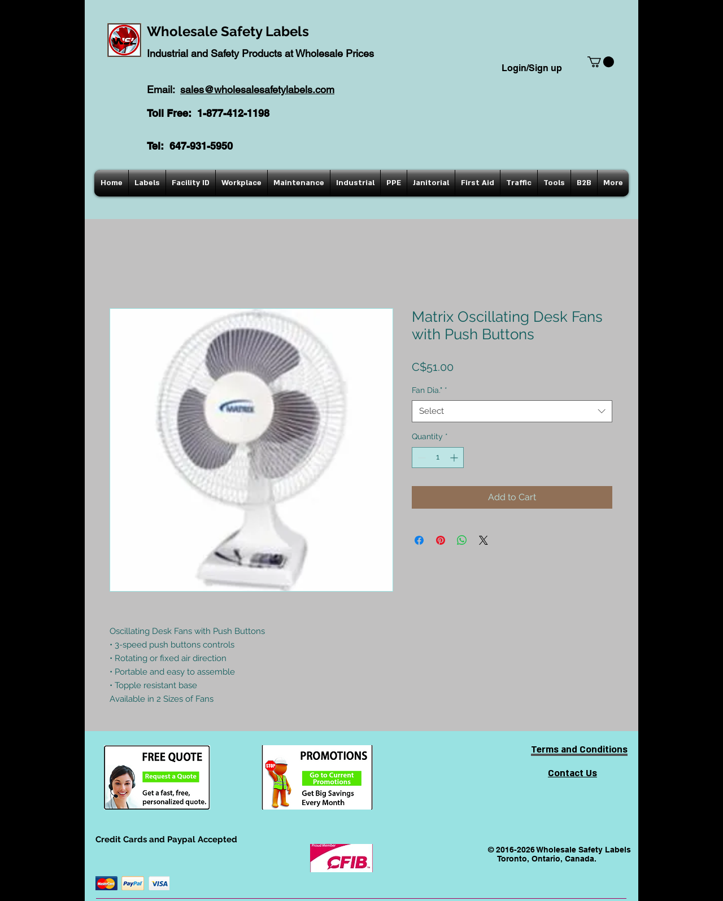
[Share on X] (483, 540)
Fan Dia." (429, 390)
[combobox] (512, 411)
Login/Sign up (532, 68)
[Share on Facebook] (419, 540)
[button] (600, 61)
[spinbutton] (438, 457)
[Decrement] (420, 457)
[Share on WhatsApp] (462, 540)
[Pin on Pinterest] (440, 540)
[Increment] (455, 457)
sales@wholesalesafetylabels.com (257, 89)
